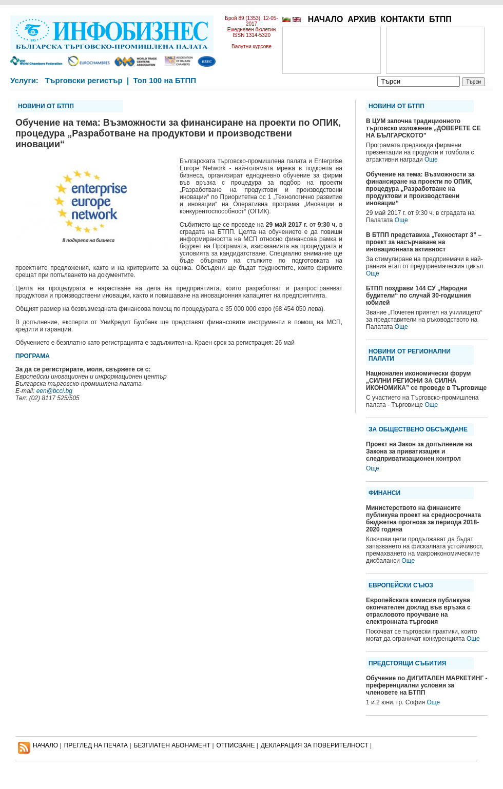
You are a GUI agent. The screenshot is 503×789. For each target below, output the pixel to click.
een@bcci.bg (54, 390)
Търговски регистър (83, 80)
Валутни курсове (251, 46)
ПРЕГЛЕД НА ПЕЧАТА (96, 745)
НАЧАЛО (325, 19)
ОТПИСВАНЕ (236, 745)
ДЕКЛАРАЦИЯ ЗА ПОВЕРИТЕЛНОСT (315, 745)
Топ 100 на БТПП (165, 80)
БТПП (440, 19)
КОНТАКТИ (402, 19)
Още (431, 159)
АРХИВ (361, 19)
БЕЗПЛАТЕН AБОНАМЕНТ (172, 745)
